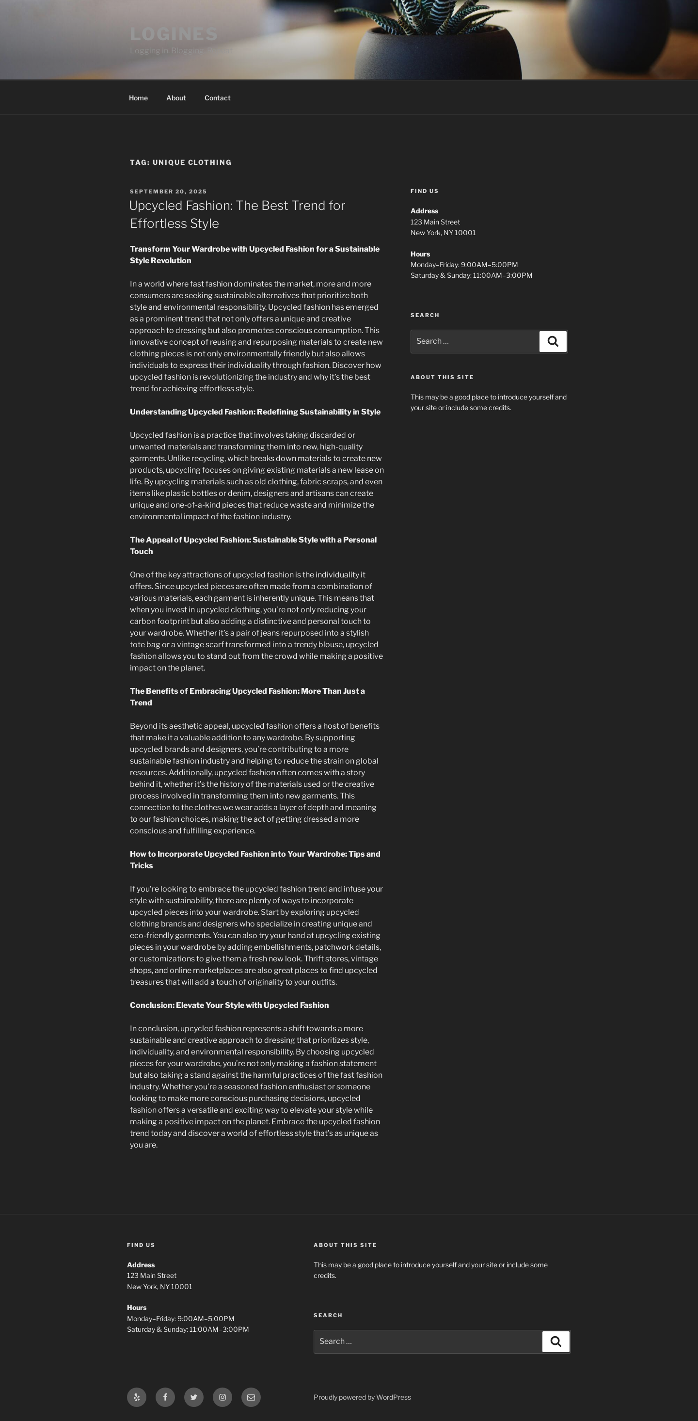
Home (138, 98)
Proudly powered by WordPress (362, 1397)
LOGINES (174, 34)
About (176, 98)
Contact (218, 98)
